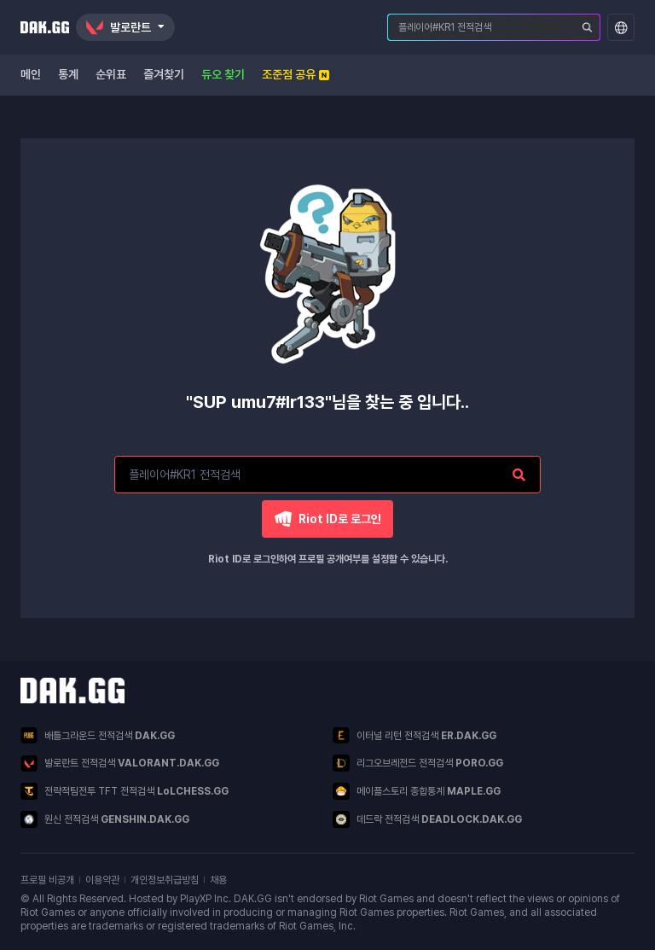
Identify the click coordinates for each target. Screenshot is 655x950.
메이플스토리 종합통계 (417, 791)
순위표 (111, 74)
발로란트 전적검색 (119, 763)
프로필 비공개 (47, 880)
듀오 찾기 (223, 74)
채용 (218, 880)
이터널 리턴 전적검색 (414, 735)
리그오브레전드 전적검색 (418, 763)
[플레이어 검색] (588, 27)
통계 (68, 74)
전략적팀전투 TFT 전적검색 (124, 791)
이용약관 (102, 880)
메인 (30, 74)
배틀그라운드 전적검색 (97, 735)
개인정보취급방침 (164, 880)
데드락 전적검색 (427, 819)
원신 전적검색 (104, 819)
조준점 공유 (295, 74)
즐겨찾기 (163, 74)
